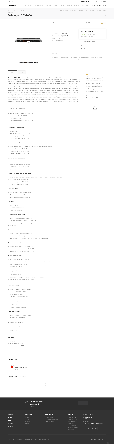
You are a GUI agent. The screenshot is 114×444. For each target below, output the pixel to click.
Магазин (10, 414)
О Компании (28, 414)
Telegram (92, 428)
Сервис (10, 429)
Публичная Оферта (50, 421)
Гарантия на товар (72, 421)
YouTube (95, 428)
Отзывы (22, 72)
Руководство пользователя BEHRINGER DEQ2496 (22, 366)
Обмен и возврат (72, 425)
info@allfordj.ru (89, 419)
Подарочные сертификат (51, 419)
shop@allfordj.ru (89, 417)
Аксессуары (22, 376)
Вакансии (27, 417)
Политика (27, 419)
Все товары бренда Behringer (93, 97)
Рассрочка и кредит (73, 427)
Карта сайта (71, 429)
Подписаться (83, 402)
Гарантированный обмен (89, 41)
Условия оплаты (72, 417)
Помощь (70, 414)
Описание (12, 72)
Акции (10, 417)
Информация (49, 414)
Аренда (10, 423)
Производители (49, 417)
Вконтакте (84, 428)
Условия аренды (72, 423)
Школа (10, 420)
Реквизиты (27, 421)
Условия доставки (72, 419)
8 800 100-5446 (89, 414)
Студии (10, 426)
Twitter (88, 428)
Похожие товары (13, 376)
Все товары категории (91, 95)
